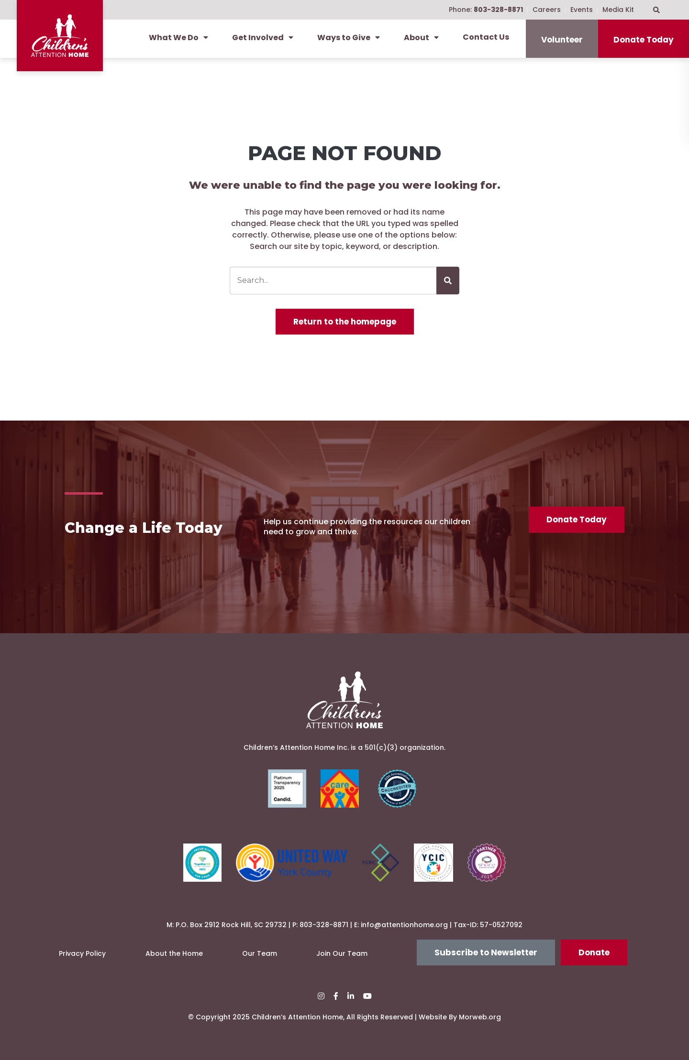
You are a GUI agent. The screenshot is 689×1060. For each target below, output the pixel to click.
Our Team (259, 953)
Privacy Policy (82, 953)
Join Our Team (341, 953)
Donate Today (643, 39)
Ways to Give (348, 37)
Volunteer (562, 39)
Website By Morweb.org (460, 1017)
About (421, 37)
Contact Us (486, 37)
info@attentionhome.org (404, 925)
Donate (594, 952)
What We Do (178, 37)
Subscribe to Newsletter (485, 952)
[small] (321, 996)
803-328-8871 (324, 925)
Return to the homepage (344, 321)
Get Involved (262, 37)
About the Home (174, 953)
